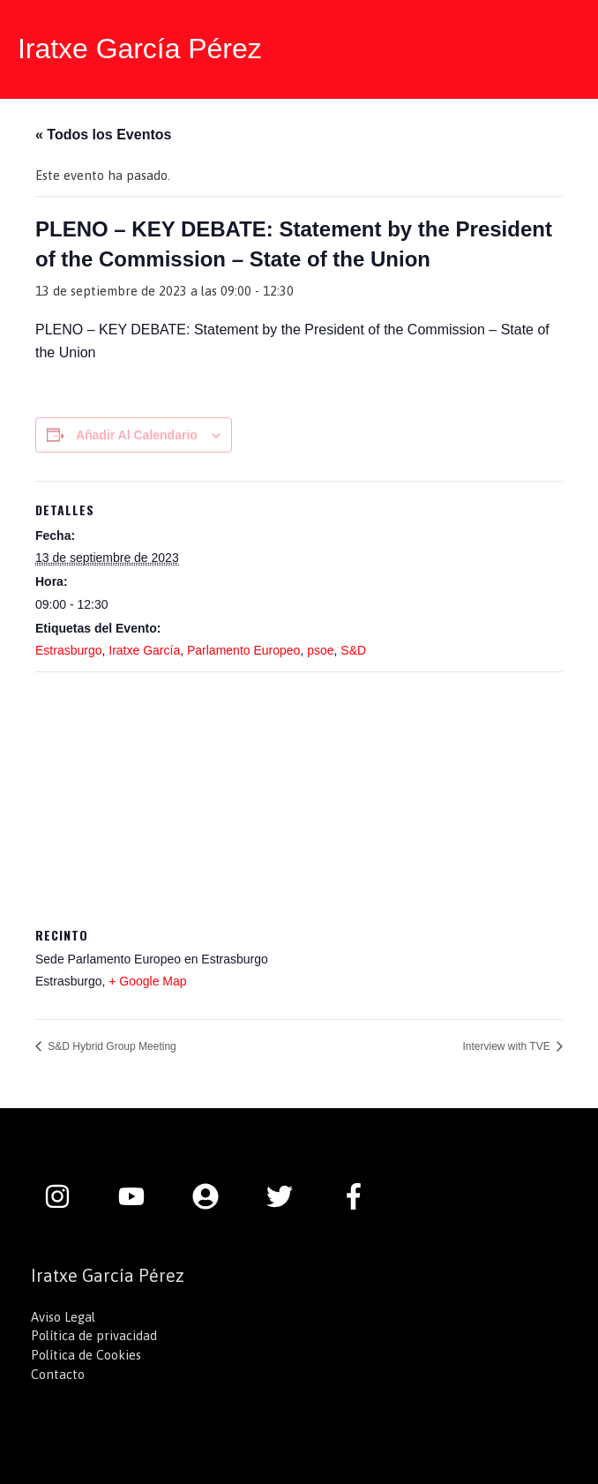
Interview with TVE (508, 1046)
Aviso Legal (63, 1316)
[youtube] (140, 1196)
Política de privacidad (94, 1335)
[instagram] (66, 1196)
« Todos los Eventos (103, 134)
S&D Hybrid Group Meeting (110, 1046)
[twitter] (288, 1196)
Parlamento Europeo (243, 650)
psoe (320, 650)
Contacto (58, 1374)
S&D (353, 650)
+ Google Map (147, 981)
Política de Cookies (86, 1354)
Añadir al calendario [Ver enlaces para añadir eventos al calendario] (137, 435)
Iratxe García (144, 650)
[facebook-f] (358, 1196)
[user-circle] (214, 1196)
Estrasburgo (68, 650)
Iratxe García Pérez (140, 48)
